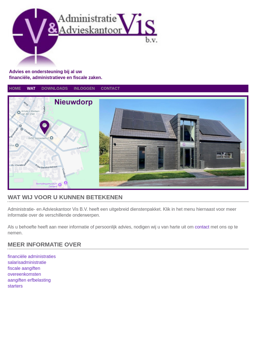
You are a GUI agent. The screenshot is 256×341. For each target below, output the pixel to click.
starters (15, 286)
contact (110, 88)
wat (31, 88)
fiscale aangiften (24, 268)
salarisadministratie (27, 262)
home (15, 88)
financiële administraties (32, 256)
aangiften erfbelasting (29, 280)
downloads (54, 88)
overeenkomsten (24, 274)
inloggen (84, 88)
